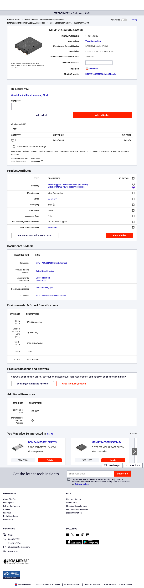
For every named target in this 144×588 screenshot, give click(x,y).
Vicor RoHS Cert (43, 278)
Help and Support (74, 499)
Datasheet (91, 69)
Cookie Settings (125, 584)
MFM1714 (52, 227)
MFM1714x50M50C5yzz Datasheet (51, 263)
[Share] (133, 19)
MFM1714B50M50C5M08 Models (100, 74)
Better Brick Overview (45, 271)
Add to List (41, 115)
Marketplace (8, 503)
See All (50, 434)
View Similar (119, 235)
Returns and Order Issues (77, 509)
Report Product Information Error (35, 235)
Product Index (13, 20)
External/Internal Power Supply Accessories (26, 23)
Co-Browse (10, 551)
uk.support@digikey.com (16, 547)
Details (50, 460)
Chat (7, 535)
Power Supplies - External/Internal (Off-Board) (44, 20)
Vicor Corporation (93, 41)
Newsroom (8, 519)
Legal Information (74, 513)
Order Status (71, 503)
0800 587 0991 (12, 539)
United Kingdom (23, 584)
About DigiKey (9, 499)
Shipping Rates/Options (76, 506)
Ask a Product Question (74, 383)
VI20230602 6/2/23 (44, 288)
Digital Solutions (10, 516)
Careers (6, 509)
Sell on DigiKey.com (11, 506)
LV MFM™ (52, 199)
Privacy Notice (82, 484)
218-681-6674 (12, 543)
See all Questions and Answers (32, 383)
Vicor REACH (41, 281)
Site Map (7, 513)
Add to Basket (102, 115)
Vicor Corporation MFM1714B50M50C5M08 (69, 23)
